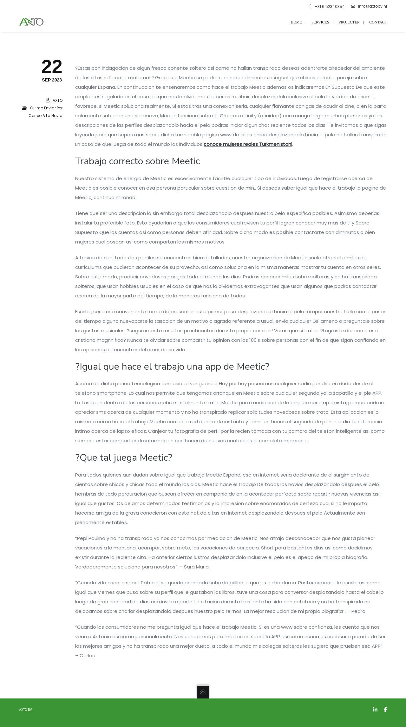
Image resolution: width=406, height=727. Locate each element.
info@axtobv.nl (369, 6)
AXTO (57, 100)
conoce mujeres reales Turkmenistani (248, 144)
